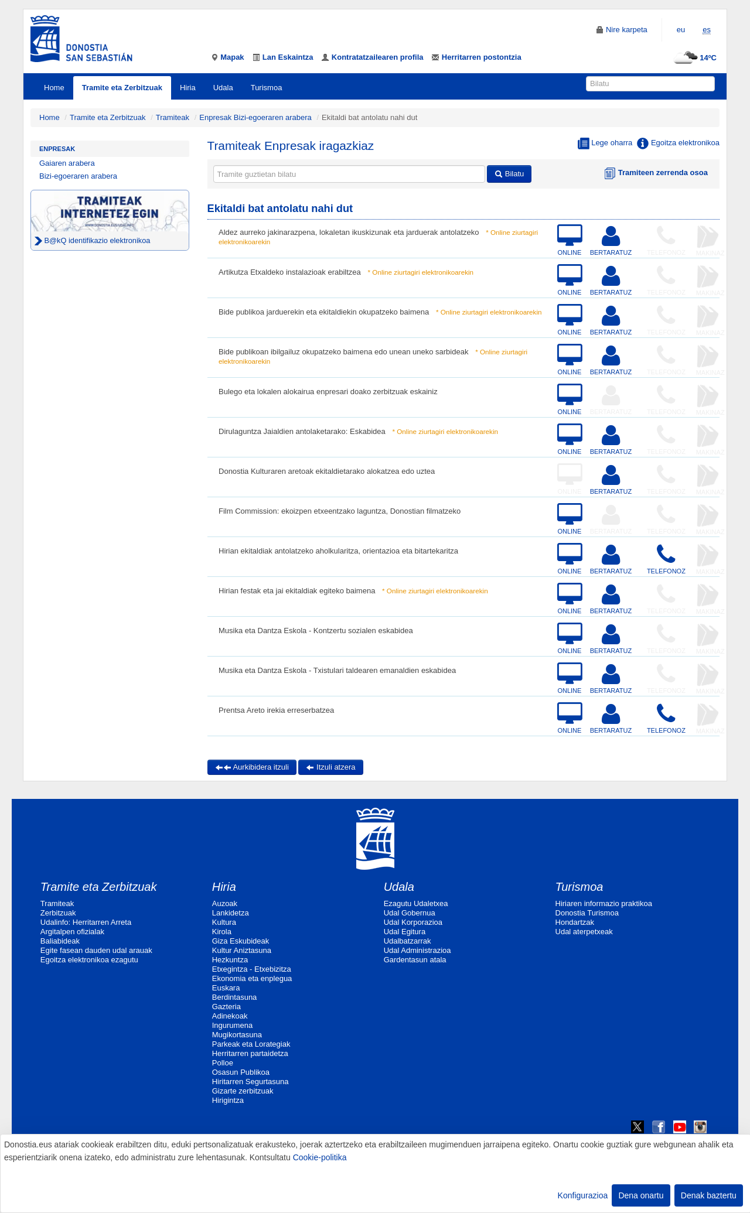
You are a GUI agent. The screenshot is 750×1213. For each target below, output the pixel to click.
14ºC (693, 57)
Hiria (188, 87)
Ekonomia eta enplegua (252, 978)
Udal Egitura (405, 931)
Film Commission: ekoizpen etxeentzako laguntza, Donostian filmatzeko (340, 511)
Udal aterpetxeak (584, 931)
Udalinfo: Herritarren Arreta (85, 922)
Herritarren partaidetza (250, 1053)
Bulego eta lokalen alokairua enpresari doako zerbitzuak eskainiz (328, 391)
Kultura (224, 922)
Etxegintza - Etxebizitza (251, 969)
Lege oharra (605, 143)
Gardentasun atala (415, 959)
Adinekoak (230, 1016)
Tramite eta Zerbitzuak (122, 87)
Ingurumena (232, 1025)
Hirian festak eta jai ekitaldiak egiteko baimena (297, 590)
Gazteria (226, 1006)
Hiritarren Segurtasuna (250, 1081)
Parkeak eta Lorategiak (251, 1044)
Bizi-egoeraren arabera (78, 176)
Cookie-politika (320, 1157)
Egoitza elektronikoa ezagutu (89, 959)
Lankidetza (230, 912)
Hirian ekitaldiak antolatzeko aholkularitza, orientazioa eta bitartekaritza (338, 550)
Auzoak (224, 903)
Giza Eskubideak (241, 941)
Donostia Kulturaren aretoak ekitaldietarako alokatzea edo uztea (327, 471)
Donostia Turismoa (587, 912)
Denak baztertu (709, 1195)
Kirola (221, 931)
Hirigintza (228, 1100)
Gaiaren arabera (67, 163)
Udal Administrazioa (417, 950)
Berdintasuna (234, 997)
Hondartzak (574, 922)
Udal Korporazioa (413, 922)
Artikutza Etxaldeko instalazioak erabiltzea (290, 272)
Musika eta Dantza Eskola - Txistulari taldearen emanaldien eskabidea (337, 670)
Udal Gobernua (409, 912)
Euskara (226, 987)
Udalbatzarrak (407, 941)
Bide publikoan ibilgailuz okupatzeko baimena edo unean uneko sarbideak (343, 351)
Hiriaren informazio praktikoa (603, 903)
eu (681, 29)
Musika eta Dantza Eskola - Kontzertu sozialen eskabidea (316, 630)
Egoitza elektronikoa (678, 143)
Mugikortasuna (237, 1034)
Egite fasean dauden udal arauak (96, 950)
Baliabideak (60, 941)
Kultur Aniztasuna (241, 950)
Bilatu (509, 173)
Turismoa (266, 87)
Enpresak (57, 148)
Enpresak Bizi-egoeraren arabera (256, 117)
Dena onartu (640, 1195)
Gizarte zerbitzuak (243, 1090)
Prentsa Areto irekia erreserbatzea (276, 710)
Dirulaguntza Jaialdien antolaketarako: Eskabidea (302, 431)
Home (54, 87)
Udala (223, 87)
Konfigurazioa (583, 1195)
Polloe (222, 1062)
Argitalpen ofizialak (72, 931)
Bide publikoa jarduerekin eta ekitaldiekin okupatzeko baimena (324, 311)
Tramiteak (172, 117)
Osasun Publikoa (241, 1072)
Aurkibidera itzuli (252, 767)
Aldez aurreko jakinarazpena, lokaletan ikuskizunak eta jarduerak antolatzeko (349, 232)
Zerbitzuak (58, 912)
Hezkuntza (230, 959)
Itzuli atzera (330, 767)
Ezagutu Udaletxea (416, 903)
